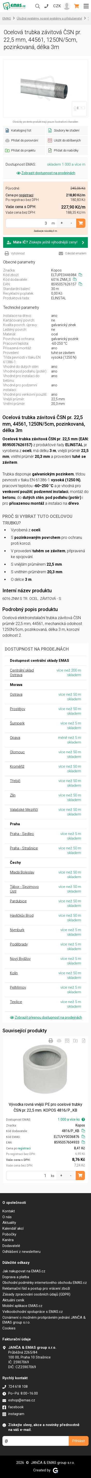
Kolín (14, 973)
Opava (15, 737)
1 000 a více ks (71, 1119)
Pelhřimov (18, 987)
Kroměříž (17, 766)
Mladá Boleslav (22, 872)
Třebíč (15, 781)
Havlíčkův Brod (21, 915)
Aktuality (9, 1222)
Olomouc (17, 752)
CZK (57, 6)
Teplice (16, 1002)
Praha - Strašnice (24, 848)
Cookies (9, 1328)
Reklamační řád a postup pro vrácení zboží (36, 1288)
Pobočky (9, 1234)
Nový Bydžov (20, 958)
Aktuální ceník (13, 1300)
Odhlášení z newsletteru (21, 1251)
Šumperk (17, 723)
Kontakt (8, 1211)
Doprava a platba (15, 1277)
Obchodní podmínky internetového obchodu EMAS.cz (44, 1282)
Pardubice (18, 901)
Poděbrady (19, 944)
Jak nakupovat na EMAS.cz (23, 1271)
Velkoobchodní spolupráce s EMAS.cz (32, 1311)
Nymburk (17, 930)
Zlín (13, 795)
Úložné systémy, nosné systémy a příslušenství (49, 18)
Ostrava (16, 694)
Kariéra (8, 1240)
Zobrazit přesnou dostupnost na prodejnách (45, 1017)
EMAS (6, 18)
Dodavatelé (11, 1246)
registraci (24, 1148)
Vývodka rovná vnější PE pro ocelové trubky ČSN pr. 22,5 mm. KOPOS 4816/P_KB (45, 1107)
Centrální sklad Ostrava (22, 672)
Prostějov (17, 709)
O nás (7, 1217)
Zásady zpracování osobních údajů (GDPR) (36, 1294)
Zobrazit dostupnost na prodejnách (45, 173)
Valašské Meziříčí (24, 809)
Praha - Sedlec (22, 834)
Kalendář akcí (13, 1228)
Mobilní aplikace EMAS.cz (22, 1306)
